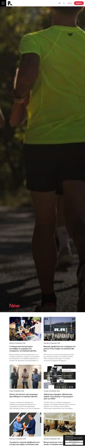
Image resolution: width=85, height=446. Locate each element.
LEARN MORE (25, 339)
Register (79, 3)
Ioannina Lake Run (10, 3)
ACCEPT (74, 443)
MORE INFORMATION (74, 441)
